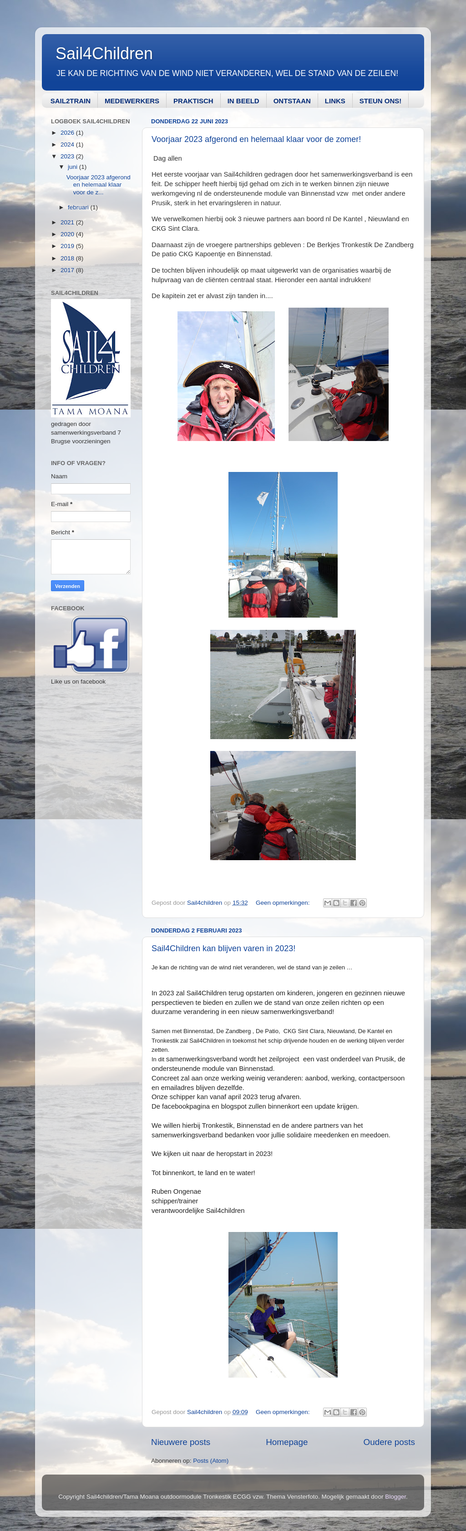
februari (79, 207)
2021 (68, 222)
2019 (68, 246)
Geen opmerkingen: (283, 902)
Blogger (395, 1496)
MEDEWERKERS (132, 101)
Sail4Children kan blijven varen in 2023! (223, 948)
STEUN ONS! (381, 101)
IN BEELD (243, 101)
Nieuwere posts (180, 1442)
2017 (68, 270)
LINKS (335, 101)
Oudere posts (389, 1442)
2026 (68, 132)
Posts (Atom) (210, 1460)
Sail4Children (104, 53)
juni (73, 166)
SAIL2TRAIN (71, 101)
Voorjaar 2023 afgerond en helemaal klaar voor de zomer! (256, 139)
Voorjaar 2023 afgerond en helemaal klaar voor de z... (98, 184)
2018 (68, 258)
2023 (68, 156)
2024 (68, 144)
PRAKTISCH (193, 101)
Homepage (287, 1442)
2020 (68, 234)
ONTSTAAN (292, 101)
